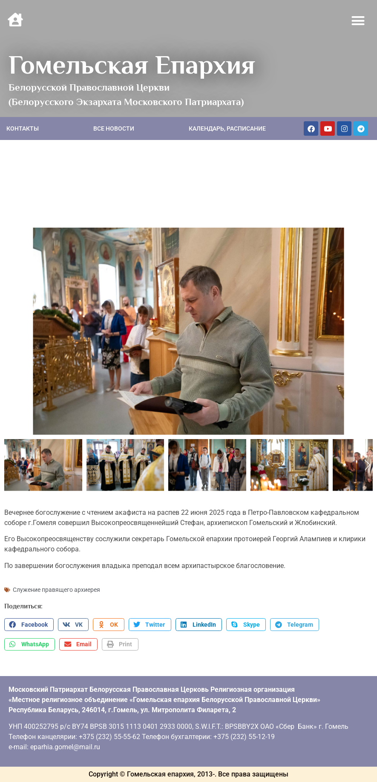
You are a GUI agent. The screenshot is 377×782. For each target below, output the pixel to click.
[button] (358, 20)
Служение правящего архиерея (56, 589)
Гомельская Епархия (132, 65)
